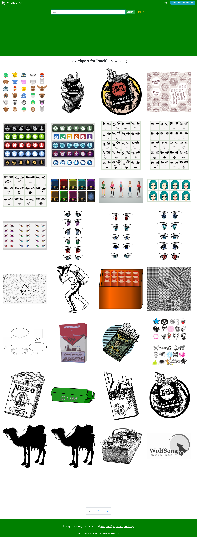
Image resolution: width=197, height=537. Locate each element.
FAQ (79, 533)
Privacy (85, 533)
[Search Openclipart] (88, 12)
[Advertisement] (98, 35)
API (117, 533)
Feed (113, 533)
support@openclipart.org (117, 526)
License (93, 533)
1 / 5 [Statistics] (98, 511)
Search (130, 12)
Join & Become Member (182, 2)
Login (166, 2)
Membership (104, 533)
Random (140, 12)
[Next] (108, 511)
